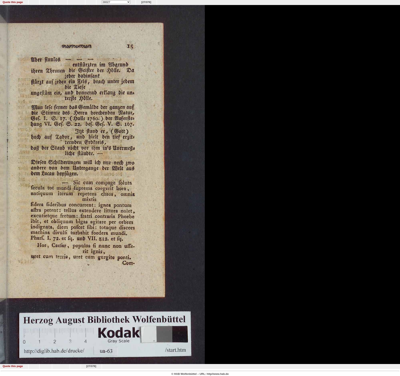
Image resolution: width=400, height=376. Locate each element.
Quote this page (13, 2)
